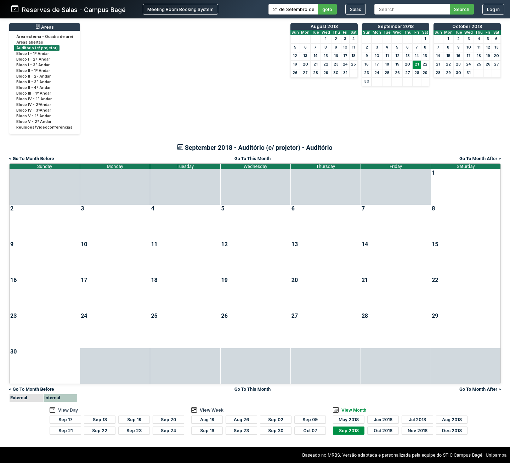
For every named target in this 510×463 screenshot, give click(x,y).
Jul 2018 (417, 419)
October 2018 (467, 26)
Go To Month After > (480, 158)
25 (353, 64)
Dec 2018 (452, 430)
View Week (211, 410)
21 (315, 64)
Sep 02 (275, 419)
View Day (68, 410)
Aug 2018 (452, 419)
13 (305, 55)
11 (353, 47)
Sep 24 (168, 430)
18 (353, 55)
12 (295, 55)
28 (315, 72)
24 (345, 64)
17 (345, 55)
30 (336, 72)
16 (336, 55)
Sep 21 (65, 430)
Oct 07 (310, 430)
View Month (353, 410)
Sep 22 (99, 430)
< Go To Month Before (31, 158)
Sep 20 (168, 419)
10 (345, 47)
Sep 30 (275, 430)
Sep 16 (207, 430)
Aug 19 (207, 419)
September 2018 (396, 26)
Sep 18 (100, 419)
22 (325, 64)
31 (345, 72)
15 (326, 55)
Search (461, 9)
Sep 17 (65, 419)
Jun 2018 (383, 419)
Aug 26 (241, 419)
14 (315, 55)
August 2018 (324, 26)
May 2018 (349, 419)
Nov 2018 (417, 430)
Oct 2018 (383, 430)
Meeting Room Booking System (180, 9)
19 (295, 64)
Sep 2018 (349, 430)
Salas (355, 9)
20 (305, 64)
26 (295, 72)
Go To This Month (252, 158)
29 (325, 72)
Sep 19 (134, 419)
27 (305, 72)
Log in (493, 9)
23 (336, 64)
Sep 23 (134, 430)
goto (327, 9)
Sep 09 (310, 419)
